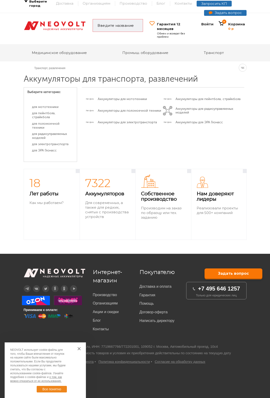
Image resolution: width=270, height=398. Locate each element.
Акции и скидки (106, 312)
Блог (97, 320)
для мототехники (45, 107)
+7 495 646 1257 (219, 288)
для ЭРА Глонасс (44, 150)
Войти (207, 24)
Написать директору (157, 321)
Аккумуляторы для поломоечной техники (129, 111)
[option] (52, 204)
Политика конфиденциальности (124, 362)
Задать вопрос (228, 12)
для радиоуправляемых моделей (49, 136)
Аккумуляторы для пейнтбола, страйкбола (208, 99)
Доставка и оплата (156, 286)
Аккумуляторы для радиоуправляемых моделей (204, 111)
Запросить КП (214, 3)
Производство (105, 295)
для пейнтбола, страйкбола (43, 115)
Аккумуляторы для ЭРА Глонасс (199, 122)
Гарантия (147, 295)
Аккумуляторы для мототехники (122, 99)
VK (243, 68)
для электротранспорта (50, 144)
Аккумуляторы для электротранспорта (127, 122)
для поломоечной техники (45, 126)
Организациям (105, 303)
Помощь (147, 303)
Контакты (101, 329)
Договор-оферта (154, 312)
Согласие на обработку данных (180, 362)
